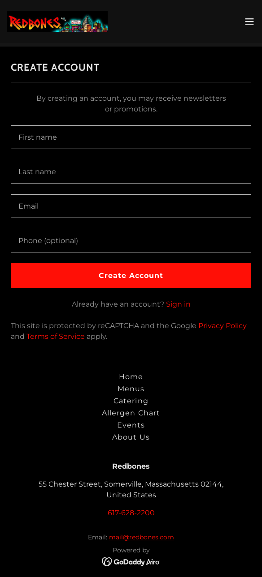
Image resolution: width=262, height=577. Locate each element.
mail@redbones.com (141, 537)
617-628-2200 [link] (131, 513)
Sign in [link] (178, 304)
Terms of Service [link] (55, 336)
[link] (57, 21)
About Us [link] (130, 437)
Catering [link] (131, 401)
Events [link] (131, 425)
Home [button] (131, 376)
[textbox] (131, 137)
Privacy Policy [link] (222, 325)
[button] (249, 21)
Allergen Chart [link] (131, 413)
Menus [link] (131, 389)
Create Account (131, 275)
